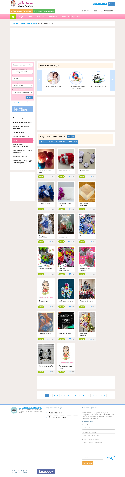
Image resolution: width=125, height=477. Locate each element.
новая (70, 142)
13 (93, 395)
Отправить (88, 463)
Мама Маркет (25, 23)
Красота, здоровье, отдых (21, 136)
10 (79, 395)
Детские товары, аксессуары (22, 122)
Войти (111, 4)
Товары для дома (18, 132)
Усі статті (85, 11)
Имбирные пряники (66, 301)
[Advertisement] (62, 43)
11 (84, 395)
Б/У (75, 142)
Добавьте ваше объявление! (21, 11)
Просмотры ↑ (60, 142)
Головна (16, 23)
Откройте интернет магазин (44, 11)
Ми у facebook (107, 11)
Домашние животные (20, 156)
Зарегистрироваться (100, 4)
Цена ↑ (43, 142)
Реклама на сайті (56, 413)
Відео (95, 11)
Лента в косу (84, 171)
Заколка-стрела (64, 171)
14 (97, 395)
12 (88, 395)
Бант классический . (46, 366)
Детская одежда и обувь (21, 118)
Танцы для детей (65, 333)
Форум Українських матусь (30, 408)
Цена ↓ (50, 142)
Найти (29, 97)
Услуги (35, 23)
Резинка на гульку (45, 203)
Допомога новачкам (57, 417)
